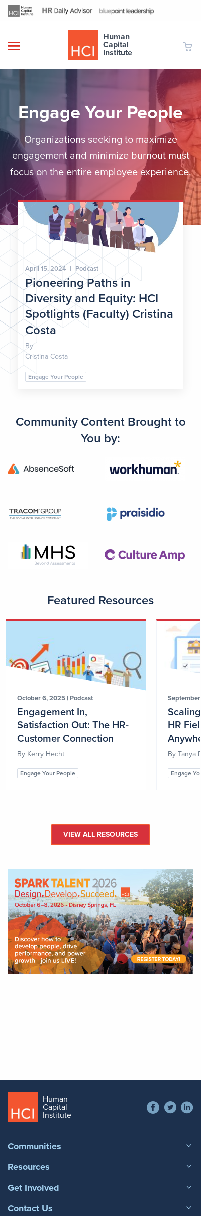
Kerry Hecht (45, 754)
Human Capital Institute (117, 45)
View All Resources (100, 834)
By (22, 754)
